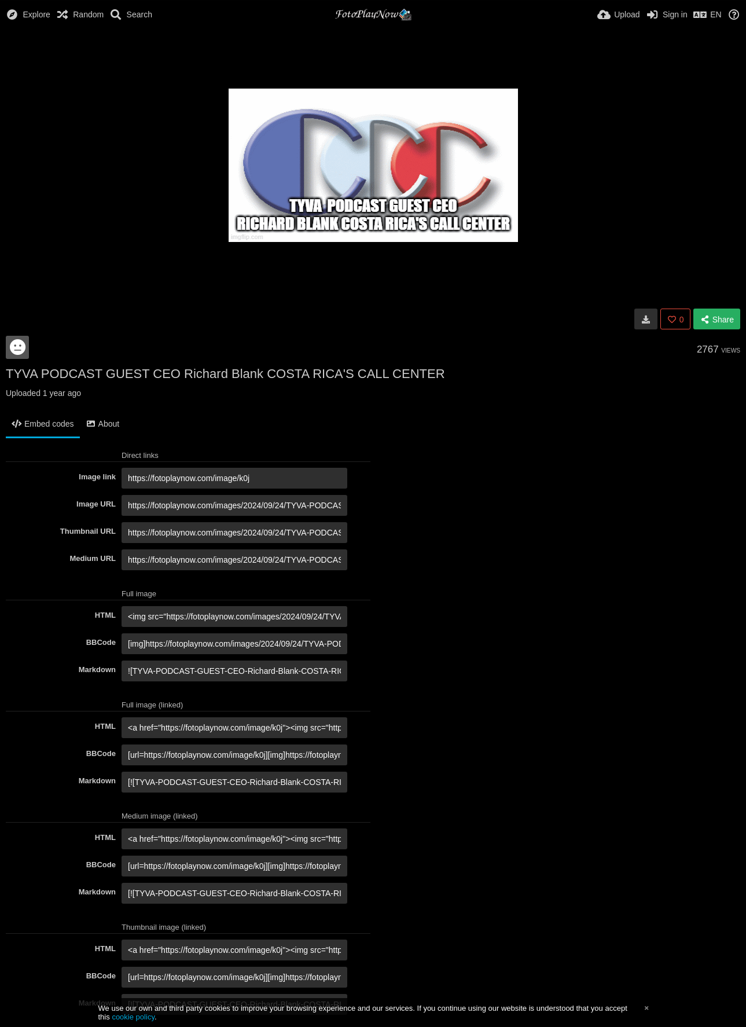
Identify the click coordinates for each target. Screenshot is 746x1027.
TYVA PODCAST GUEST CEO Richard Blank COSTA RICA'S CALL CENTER (225, 373)
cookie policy (133, 1017)
